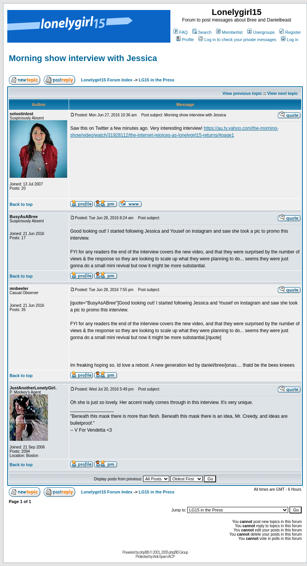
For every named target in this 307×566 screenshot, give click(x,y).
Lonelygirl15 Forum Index (106, 80)
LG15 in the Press (156, 80)
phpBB (144, 552)
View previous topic (242, 93)
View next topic (282, 93)
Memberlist (229, 32)
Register (290, 32)
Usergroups (261, 32)
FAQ (180, 32)
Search (201, 32)
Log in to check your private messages (237, 39)
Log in (289, 39)
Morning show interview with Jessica (83, 58)
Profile (185, 39)
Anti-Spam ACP (164, 556)
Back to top (21, 204)
